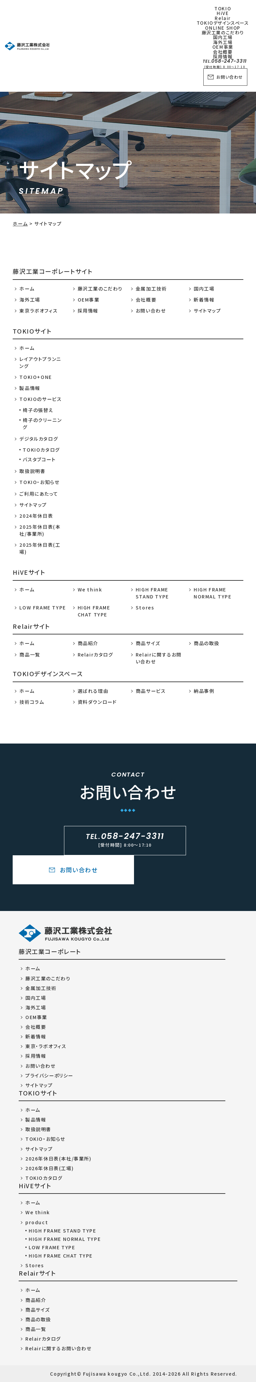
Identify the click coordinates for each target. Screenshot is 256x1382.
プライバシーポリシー (49, 1075)
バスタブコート (39, 459)
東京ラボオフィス (38, 310)
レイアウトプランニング (40, 362)
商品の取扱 (206, 643)
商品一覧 (29, 654)
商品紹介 (88, 643)
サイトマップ (207, 310)
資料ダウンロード (97, 702)
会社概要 (146, 299)
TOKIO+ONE (35, 377)
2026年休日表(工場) (49, 1168)
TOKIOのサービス (40, 399)
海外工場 (29, 299)
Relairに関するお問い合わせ (159, 658)
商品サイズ (148, 643)
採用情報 (88, 310)
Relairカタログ (95, 654)
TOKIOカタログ (41, 449)
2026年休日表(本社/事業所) (58, 1158)
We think (90, 589)
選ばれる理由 (93, 690)
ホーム (20, 223)
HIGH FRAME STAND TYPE (152, 593)
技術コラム (31, 702)
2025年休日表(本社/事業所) (39, 530)
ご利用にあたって (38, 493)
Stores (145, 607)
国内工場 (204, 288)
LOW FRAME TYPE (42, 607)
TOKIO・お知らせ (39, 482)
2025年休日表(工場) (39, 548)
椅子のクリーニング (42, 423)
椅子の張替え (38, 410)
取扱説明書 (32, 471)
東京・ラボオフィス (45, 1046)
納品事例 (204, 690)
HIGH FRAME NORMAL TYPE (213, 593)
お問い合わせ (225, 77)
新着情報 (204, 299)
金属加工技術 (151, 288)
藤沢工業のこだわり (100, 288)
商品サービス (151, 690)
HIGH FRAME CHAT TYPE (94, 611)
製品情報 (29, 388)
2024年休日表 (36, 515)
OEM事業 (89, 299)
